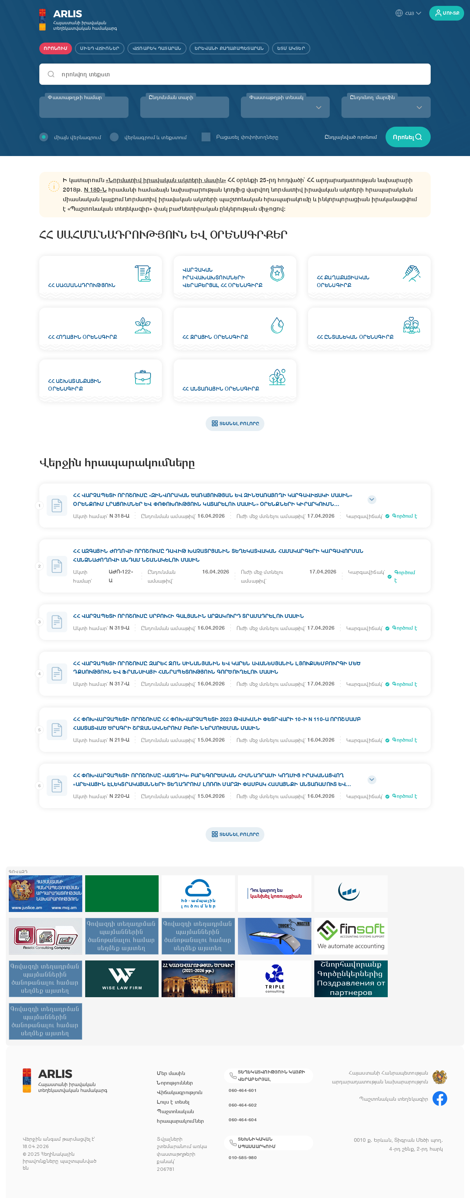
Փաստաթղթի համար (75, 97)
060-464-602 (243, 1105)
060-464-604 (243, 1119)
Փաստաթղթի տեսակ (276, 97)
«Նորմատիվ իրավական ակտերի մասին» (166, 180)
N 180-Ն (95, 189)
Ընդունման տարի (171, 97)
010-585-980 (243, 1157)
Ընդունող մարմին (372, 97)
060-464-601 (243, 1090)
